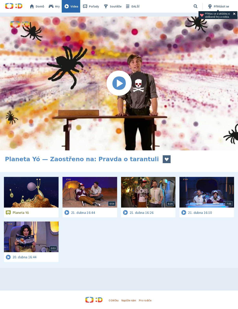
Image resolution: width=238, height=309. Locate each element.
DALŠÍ (132, 6)
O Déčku (114, 300)
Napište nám (128, 300)
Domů (36, 6)
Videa (71, 6)
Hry (54, 6)
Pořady (90, 6)
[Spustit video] (119, 83)
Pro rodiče (145, 300)
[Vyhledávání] (195, 6)
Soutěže (112, 6)
